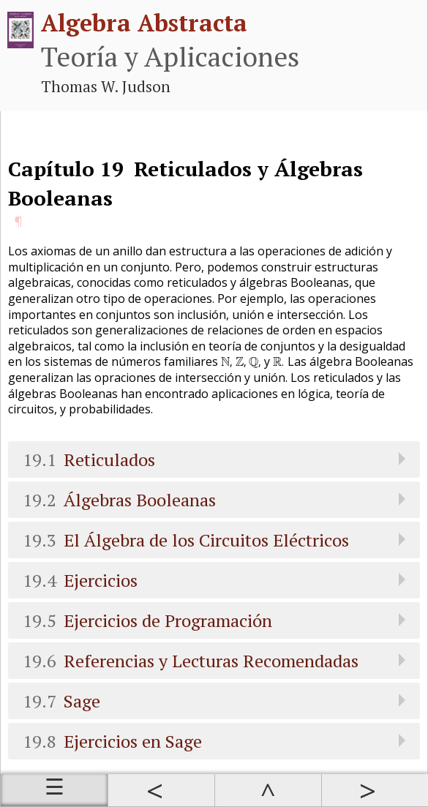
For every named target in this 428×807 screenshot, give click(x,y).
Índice (54, 790)
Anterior (161, 790)
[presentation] (227, 363)
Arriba (267, 790)
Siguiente (374, 790)
